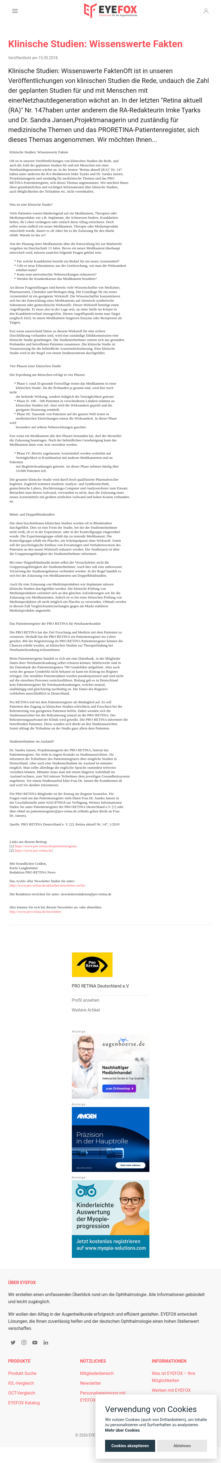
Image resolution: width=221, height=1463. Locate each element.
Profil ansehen (86, 1000)
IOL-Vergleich (21, 1383)
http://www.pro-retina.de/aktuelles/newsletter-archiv (47, 885)
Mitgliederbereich (97, 1373)
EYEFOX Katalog (24, 1402)
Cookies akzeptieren (130, 1445)
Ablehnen (182, 1445)
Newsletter (90, 1383)
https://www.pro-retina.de (33, 850)
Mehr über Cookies (122, 1430)
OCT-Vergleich (21, 1393)
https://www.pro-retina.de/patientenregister (46, 846)
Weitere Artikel (86, 1010)
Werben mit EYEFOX (171, 1390)
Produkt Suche (22, 1373)
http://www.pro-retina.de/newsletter (35, 911)
